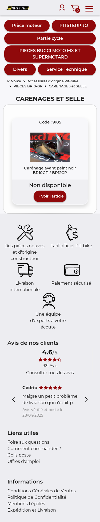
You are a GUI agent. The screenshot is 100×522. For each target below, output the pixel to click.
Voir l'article (50, 196)
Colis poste (19, 455)
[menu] (89, 8)
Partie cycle (50, 38)
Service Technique (67, 69)
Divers (20, 69)
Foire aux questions (28, 442)
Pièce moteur (27, 25)
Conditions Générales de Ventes (41, 490)
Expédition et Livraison (31, 510)
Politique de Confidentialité (36, 497)
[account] (63, 8)
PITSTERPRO (73, 25)
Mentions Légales (26, 503)
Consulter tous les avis (50, 372)
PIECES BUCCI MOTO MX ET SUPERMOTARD (50, 54)
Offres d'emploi (23, 461)
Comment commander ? (34, 448)
